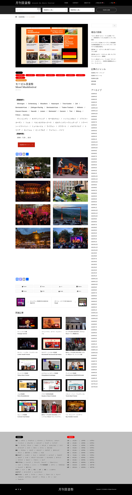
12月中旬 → (84, 467)
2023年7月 (94, 190)
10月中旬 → (84, 462)
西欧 (17, 445)
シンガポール (52, 469)
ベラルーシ (35, 460)
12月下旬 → (92, 467)
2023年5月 (94, 196)
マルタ (42, 452)
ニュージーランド (38, 472)
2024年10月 (94, 147)
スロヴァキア (42, 455)
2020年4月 (94, 301)
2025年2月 (94, 136)
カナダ (26, 474)
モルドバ (28, 460)
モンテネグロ (50, 457)
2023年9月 (94, 184)
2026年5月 (94, 93)
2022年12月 (94, 210)
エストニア (39, 443)
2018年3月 (94, 372)
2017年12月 (94, 381)
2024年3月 (94, 167)
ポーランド (58, 457)
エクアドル (27, 477)
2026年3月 (94, 99)
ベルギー (36, 445)
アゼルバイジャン (54, 462)
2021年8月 (94, 256)
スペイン (42, 447)
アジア (17, 469)
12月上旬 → (75, 467)
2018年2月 (94, 375)
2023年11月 (94, 179)
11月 (68, 464)
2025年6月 (94, 125)
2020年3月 (94, 304)
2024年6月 (94, 159)
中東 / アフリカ (19, 462)
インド (23, 469)
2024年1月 (94, 173)
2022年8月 (94, 221)
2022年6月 (94, 227)
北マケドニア (56, 450)
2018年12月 (94, 347)
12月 (68, 467)
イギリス (23, 440)
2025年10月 (94, 113)
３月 (68, 445)
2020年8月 (94, 290)
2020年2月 (94, 307)
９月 (68, 460)
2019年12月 (94, 312)
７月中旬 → (83, 455)
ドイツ (19, 72)
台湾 (40, 469)
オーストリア (21, 447)
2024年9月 (94, 150)
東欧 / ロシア (18, 455)
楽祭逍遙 (93, 81)
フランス (29, 445)
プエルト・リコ (49, 474)
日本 (29, 469)
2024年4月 (94, 164)
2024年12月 (94, 142)
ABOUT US (87, 3)
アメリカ (33, 474)
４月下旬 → (92, 447)
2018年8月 (94, 358)
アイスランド (48, 440)
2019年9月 (94, 321)
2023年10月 (94, 182)
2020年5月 (94, 298)
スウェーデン (30, 443)
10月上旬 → (21, 77)
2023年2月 (94, 204)
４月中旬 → (83, 447)
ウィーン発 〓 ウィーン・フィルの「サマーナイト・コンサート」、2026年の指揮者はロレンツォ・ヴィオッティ (103, 61)
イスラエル (26, 464)
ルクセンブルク (52, 445)
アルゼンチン (20, 479)
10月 (68, 462)
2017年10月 (94, 386)
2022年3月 (94, 236)
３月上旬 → (75, 445)
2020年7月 (94, 293)
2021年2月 (94, 273)
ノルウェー (56, 440)
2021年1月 (94, 275)
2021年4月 (94, 267)
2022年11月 (94, 213)
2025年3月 (94, 133)
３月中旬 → (83, 445)
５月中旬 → (83, 450)
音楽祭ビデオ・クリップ (97, 72)
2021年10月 (94, 250)
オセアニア (18, 472)
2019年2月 (94, 341)
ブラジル (43, 477)
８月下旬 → (51, 75)
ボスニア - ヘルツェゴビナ (37, 457)
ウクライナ (20, 460)
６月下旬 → (92, 452)
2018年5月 (94, 367)
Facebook (18, 489)
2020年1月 (94, 310)
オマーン (53, 464)
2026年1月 (94, 105)
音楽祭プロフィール (21, 80)
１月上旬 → (75, 440)
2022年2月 (94, 238)
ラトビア (47, 443)
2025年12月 (94, 108)
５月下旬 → (92, 450)
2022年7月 (94, 224)
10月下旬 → (92, 462)
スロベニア (39, 450)
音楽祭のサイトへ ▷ (26, 144)
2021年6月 (94, 261)
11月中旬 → (84, 464)
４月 (68, 447)
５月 (68, 450)
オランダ (44, 445)
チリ (49, 477)
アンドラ (22, 445)
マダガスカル (61, 464)
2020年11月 (94, 281)
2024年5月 (94, 162)
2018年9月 (94, 355)
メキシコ (40, 474)
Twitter (16, 489)
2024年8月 (94, 153)
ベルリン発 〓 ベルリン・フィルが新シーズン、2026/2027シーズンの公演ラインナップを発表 (103, 38)
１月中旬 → (83, 440)
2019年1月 (94, 344)
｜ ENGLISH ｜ (100, 3)
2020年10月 (94, 284)
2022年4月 (94, 233)
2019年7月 (94, 327)
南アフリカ (28, 467)
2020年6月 (94, 295)
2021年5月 (94, 264)
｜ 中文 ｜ (113, 3)
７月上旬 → (75, 455)
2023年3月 (94, 201)
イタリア (31, 450)
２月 (68, 443)
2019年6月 (94, 330)
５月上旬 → (75, 450)
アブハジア (36, 462)
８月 (68, 457)
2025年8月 (94, 119)
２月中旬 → (83, 443)
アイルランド (31, 440)
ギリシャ (20, 452)
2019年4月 (94, 335)
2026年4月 (94, 96)
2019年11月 (94, 315)
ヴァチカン (23, 450)
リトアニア (54, 443)
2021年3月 (94, 270)
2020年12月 (94, 278)
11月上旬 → (75, 464)
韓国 (45, 469)
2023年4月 (94, 199)
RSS (20, 489)
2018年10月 (94, 352)
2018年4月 (94, 369)
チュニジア (20, 467)
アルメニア (43, 462)
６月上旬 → (75, 452)
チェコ (34, 455)
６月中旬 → (83, 452)
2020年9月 (94, 287)
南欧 (17, 450)
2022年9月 (94, 219)
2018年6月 (94, 364)
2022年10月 (94, 216)
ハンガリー (27, 455)
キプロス (35, 452)
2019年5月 (94, 332)
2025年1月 (94, 139)
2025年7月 (94, 122)
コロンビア (34, 477)
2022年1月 (94, 241)
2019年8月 (94, 324)
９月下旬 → (81, 75)
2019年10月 (94, 318)
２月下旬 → (92, 443)
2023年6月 (94, 193)
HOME (66, 3)
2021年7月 (94, 258)
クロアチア (47, 450)
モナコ (34, 447)
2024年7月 (94, 156)
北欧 (17, 440)
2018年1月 (94, 378)
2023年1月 (94, 207)
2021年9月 (94, 253)
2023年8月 (94, 187)
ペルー (54, 477)
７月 (68, 455)
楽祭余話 (93, 84)
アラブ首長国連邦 (44, 464)
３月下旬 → (92, 445)
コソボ (26, 457)
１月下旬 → (92, 440)
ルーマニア (51, 455)
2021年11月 (94, 247)
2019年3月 (94, 338)
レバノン (34, 464)
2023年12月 (94, 176)
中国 (34, 469)
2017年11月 (94, 384)
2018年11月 (94, 349)
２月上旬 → (75, 443)
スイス (28, 447)
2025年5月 (94, 128)
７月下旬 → (20, 75)
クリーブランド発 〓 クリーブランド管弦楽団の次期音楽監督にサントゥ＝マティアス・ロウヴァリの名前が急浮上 (103, 44)
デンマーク (40, 440)
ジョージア (28, 462)
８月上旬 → (30, 75)
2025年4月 (94, 130)
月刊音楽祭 (66, 489)
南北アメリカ (19, 474)
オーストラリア (27, 472)
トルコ (19, 464)
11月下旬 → (92, 464)
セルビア (20, 457)
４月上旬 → (75, 447)
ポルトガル (49, 447)
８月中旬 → (41, 75)
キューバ (58, 474)
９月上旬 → (61, 75)
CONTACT (75, 3)
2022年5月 (94, 230)
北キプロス (27, 452)
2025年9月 (94, 116)
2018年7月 (94, 361)
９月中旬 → (71, 75)
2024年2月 (94, 170)
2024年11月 (94, 145)
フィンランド (21, 443)
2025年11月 (94, 110)
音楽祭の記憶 (94, 78)
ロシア (43, 460)
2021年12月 (94, 244)
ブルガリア (59, 455)
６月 (68, 452)
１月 (68, 440)
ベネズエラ (20, 477)
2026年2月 (94, 102)
